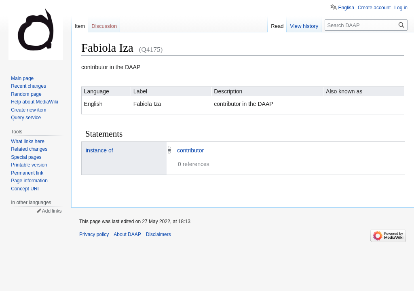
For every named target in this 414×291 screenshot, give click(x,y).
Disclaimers (158, 234)
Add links (52, 211)
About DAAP (127, 234)
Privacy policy (94, 234)
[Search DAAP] (366, 25)
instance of (99, 150)
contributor (190, 150)
